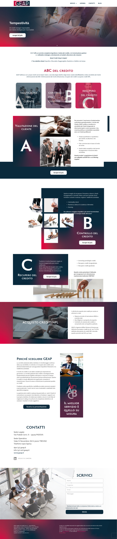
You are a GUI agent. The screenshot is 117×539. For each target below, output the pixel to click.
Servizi (73, 3)
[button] (58, 45)
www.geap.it (19, 453)
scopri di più (17, 35)
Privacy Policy (62, 532)
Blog (100, 3)
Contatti (92, 3)
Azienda (82, 3)
